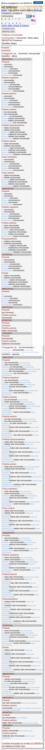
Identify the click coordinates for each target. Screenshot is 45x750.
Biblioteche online (8, 32)
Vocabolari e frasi (8, 29)
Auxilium (37, 10)
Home (4, 10)
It (33, 16)
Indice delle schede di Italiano (15, 25)
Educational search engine (20, 10)
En (33, 21)
